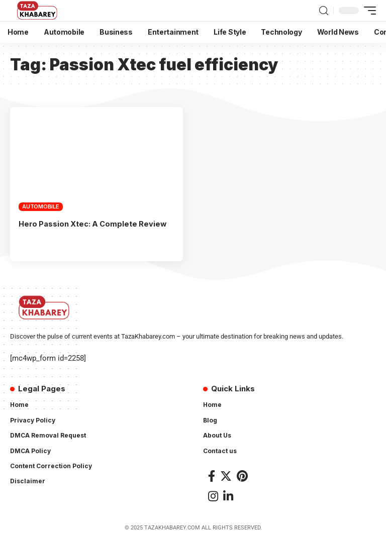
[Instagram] (213, 496)
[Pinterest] (242, 476)
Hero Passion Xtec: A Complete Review (94, 224)
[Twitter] (226, 476)
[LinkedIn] (228, 496)
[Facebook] (212, 476)
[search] (324, 11)
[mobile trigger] (367, 11)
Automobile (40, 206)
